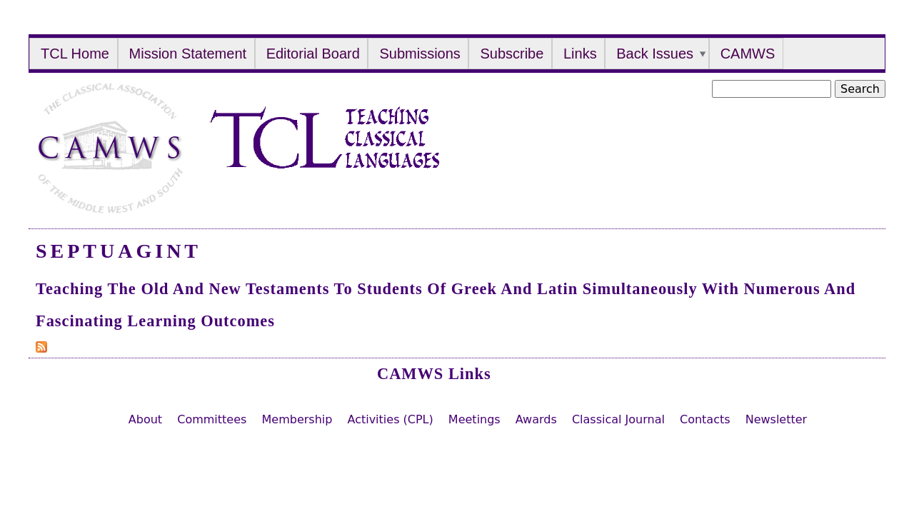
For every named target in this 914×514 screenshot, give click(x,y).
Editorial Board (313, 53)
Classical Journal (618, 419)
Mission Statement (188, 53)
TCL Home (75, 53)
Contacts (705, 419)
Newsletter (776, 419)
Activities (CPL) (390, 419)
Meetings (474, 419)
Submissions (419, 53)
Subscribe (511, 53)
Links (580, 53)
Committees (211, 419)
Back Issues (654, 53)
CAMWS (747, 53)
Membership (296, 419)
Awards (536, 419)
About (145, 419)
